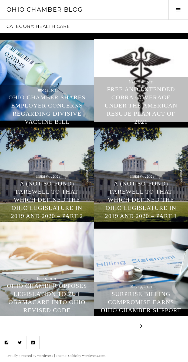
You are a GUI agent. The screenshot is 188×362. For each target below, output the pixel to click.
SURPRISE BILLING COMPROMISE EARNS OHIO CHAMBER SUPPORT (141, 302)
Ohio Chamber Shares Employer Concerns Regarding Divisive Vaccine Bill (46, 109)
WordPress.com (93, 355)
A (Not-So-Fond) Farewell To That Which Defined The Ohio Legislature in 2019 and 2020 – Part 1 (141, 199)
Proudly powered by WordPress (29, 355)
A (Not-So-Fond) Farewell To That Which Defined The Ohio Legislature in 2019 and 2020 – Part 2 (47, 199)
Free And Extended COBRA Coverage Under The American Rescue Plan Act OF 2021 (141, 105)
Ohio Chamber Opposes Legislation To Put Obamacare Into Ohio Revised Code (47, 298)
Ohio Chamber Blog (44, 9)
